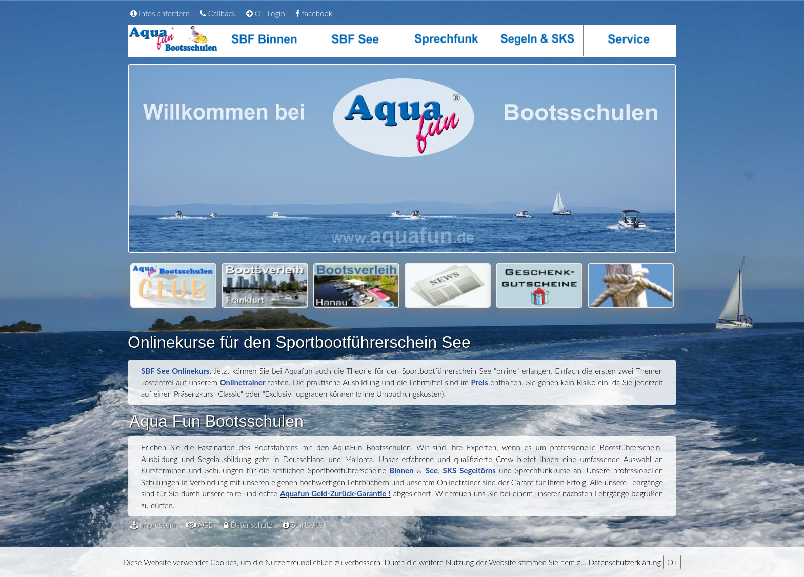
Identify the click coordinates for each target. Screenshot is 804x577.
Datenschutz (248, 524)
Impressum (153, 524)
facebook (313, 13)
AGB (199, 524)
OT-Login (265, 13)
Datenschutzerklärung (625, 562)
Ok (672, 562)
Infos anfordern (160, 13)
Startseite (303, 524)
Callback (218, 13)
